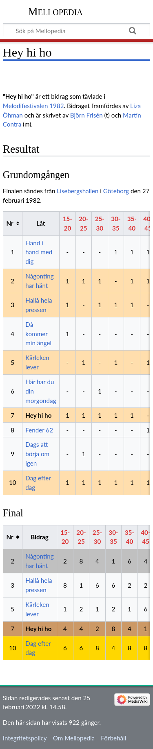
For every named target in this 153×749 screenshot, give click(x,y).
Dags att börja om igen (37, 454)
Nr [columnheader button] (9, 223)
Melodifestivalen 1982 (33, 105)
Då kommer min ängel (38, 334)
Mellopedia (55, 11)
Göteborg (116, 191)
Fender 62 (39, 430)
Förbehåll (113, 738)
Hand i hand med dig (38, 252)
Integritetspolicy (25, 738)
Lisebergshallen (77, 191)
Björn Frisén (86, 115)
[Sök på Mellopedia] (76, 30)
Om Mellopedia (74, 738)
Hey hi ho (38, 415)
